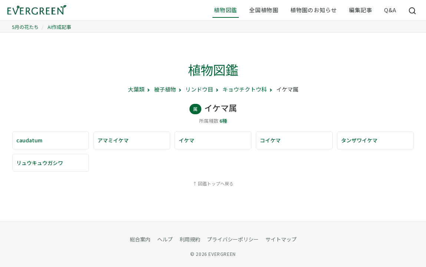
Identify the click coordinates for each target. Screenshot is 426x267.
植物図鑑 (225, 10)
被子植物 (165, 89)
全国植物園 (263, 10)
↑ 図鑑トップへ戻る (213, 183)
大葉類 (136, 89)
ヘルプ (165, 239)
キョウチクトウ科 (244, 89)
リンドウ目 (199, 89)
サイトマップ (281, 239)
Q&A (390, 10)
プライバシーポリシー (233, 239)
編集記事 (360, 10)
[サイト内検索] (413, 10)
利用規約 (189, 239)
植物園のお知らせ (313, 10)
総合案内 (140, 239)
